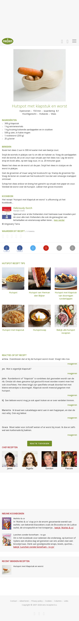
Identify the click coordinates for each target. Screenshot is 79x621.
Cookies (48, 601)
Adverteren (24, 601)
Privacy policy (37, 601)
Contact (13, 601)
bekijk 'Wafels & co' (64, 527)
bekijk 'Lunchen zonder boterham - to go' (33, 546)
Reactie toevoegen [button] (39, 443)
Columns (58, 601)
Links (66, 601)
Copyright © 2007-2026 (32, 605)
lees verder (59, 220)
